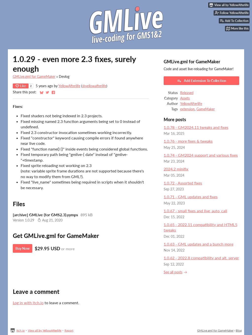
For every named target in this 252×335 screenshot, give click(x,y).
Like (21, 86)
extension (187, 109)
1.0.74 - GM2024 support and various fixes (201, 155)
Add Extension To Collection (201, 81)
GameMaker (205, 109)
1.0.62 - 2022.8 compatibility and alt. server (201, 257)
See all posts (173, 272)
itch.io (20, 330)
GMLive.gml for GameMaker (34, 77)
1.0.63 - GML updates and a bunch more (198, 244)
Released (186, 93)
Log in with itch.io (28, 302)
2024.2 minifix (176, 169)
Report (68, 330)
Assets (185, 98)
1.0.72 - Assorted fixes (183, 183)
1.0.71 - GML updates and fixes (191, 196)
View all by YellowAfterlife (44, 330)
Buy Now (23, 248)
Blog (239, 330)
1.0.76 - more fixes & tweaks (188, 141)
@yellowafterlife (94, 86)
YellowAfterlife (69, 86)
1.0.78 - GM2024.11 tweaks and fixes (196, 127)
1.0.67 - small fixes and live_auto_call (195, 210)
